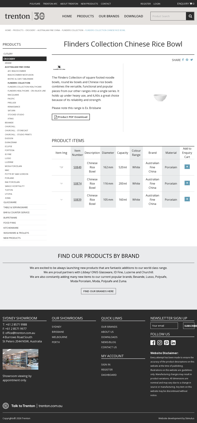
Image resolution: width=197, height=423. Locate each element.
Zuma (8, 198)
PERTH (56, 342)
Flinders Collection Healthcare (25, 86)
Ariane (8, 63)
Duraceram (11, 142)
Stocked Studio (16, 114)
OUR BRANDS (109, 326)
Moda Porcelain (13, 166)
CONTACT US (109, 347)
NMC (7, 170)
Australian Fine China (48, 30)
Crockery (30, 30)
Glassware (10, 202)
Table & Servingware (16, 207)
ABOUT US (107, 331)
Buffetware (10, 217)
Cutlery (8, 53)
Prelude (12, 102)
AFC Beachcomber (17, 71)
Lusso (8, 158)
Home (67, 16)
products (85, 16)
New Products (89, 3)
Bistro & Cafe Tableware (20, 78)
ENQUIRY (185, 3)
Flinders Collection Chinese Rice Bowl (105, 30)
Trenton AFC (50, 3)
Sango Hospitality (15, 186)
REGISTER (107, 369)
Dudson (9, 138)
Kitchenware (11, 227)
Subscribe (189, 325)
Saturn (11, 110)
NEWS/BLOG (108, 342)
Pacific (11, 98)
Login (157, 3)
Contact (106, 3)
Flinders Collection (72, 30)
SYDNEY (56, 326)
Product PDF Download (70, 117)
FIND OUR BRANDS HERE (98, 291)
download (133, 16)
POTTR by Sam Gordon (16, 174)
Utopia (8, 194)
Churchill (10, 126)
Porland (9, 178)
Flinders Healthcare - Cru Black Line (27, 90)
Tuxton (9, 190)
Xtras (10, 118)
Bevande (9, 122)
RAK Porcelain (12, 182)
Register (146, 3)
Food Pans (10, 222)
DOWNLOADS (109, 337)
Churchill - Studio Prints (18, 134)
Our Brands (109, 16)
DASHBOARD (109, 374)
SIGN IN (105, 364)
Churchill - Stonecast (16, 130)
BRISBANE (58, 331)
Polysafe (35, 3)
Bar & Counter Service (17, 212)
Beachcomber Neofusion (20, 74)
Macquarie (13, 94)
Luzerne (9, 162)
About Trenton (69, 3)
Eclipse (8, 146)
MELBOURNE (59, 337)
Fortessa (9, 150)
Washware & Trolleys (16, 232)
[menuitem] (35, 3)
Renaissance (14, 106)
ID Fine (8, 154)
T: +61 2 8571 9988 (15, 324)
